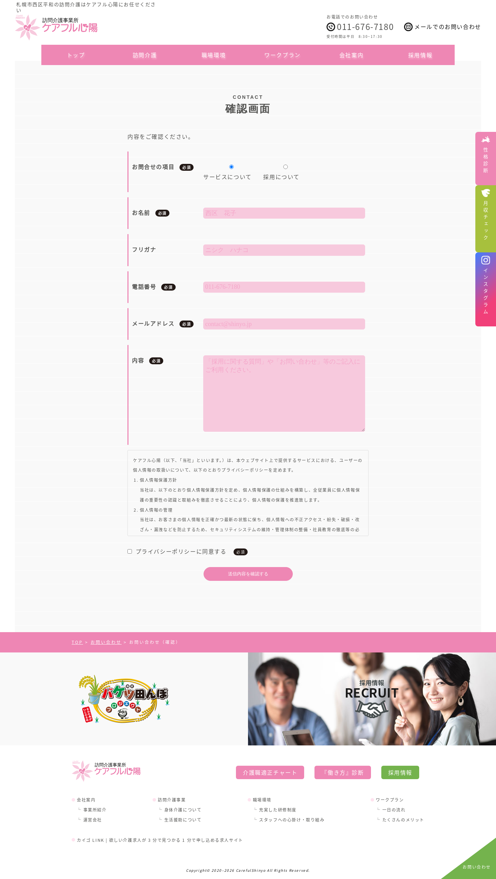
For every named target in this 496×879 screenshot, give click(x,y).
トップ (76, 55)
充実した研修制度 (278, 810)
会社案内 (351, 55)
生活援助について (183, 820)
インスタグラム (485, 292)
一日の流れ (394, 810)
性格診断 (485, 161)
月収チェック (485, 221)
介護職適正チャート (270, 772)
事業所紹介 (95, 810)
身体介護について (183, 810)
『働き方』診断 (342, 772)
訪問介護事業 (172, 800)
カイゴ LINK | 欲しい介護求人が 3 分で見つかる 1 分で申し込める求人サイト (160, 840)
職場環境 (214, 55)
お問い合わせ (477, 867)
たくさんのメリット (403, 820)
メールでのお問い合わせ (447, 26)
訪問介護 (145, 55)
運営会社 (92, 820)
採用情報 (420, 55)
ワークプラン (282, 55)
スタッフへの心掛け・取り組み (291, 820)
